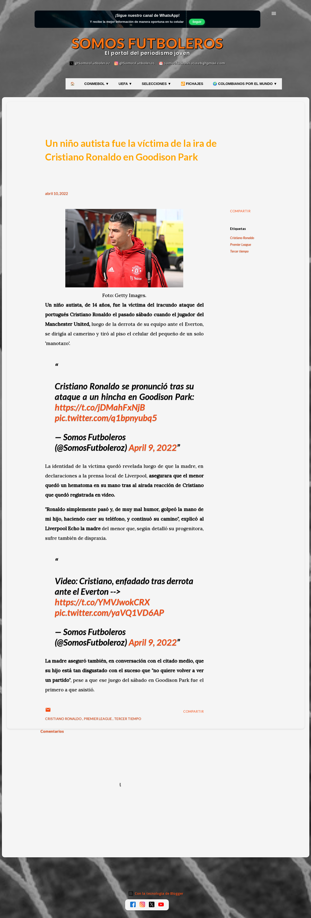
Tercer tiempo (239, 251)
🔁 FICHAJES (192, 84)
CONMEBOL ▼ (96, 84)
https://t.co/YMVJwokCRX (102, 602)
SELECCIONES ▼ (156, 84)
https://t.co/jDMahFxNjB (100, 407)
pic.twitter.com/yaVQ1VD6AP (109, 612)
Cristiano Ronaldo (242, 238)
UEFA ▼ (125, 84)
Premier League (240, 244)
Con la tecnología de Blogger (155, 893)
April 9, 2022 (153, 447)
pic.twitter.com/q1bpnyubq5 (106, 417)
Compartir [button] (240, 211)
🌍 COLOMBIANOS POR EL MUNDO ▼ (245, 84)
